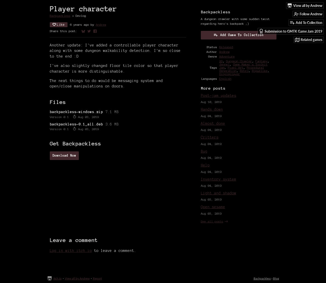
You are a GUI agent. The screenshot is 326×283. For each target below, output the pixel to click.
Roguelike (260, 70)
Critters (210, 137)
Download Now (64, 155)
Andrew (101, 24)
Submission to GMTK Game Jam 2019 (290, 31)
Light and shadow (218, 193)
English (225, 78)
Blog (276, 278)
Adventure (227, 56)
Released (226, 47)
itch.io (57, 278)
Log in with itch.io (71, 251)
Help (205, 165)
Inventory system (218, 179)
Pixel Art (235, 67)
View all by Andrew (77, 278)
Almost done (213, 123)
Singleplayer (229, 74)
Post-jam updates (218, 96)
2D (221, 61)
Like (58, 24)
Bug (204, 151)
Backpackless (60, 15)
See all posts (212, 221)
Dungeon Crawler (239, 61)
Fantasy (262, 61)
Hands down (212, 109)
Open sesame (213, 207)
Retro (244, 70)
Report (97, 278)
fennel (224, 64)
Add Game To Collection (238, 35)
